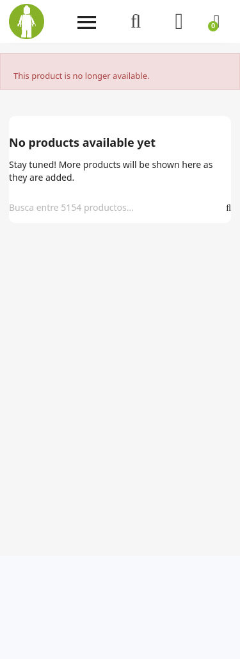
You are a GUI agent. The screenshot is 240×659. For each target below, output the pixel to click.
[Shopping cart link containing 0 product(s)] (216, 21)
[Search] (115, 207)
